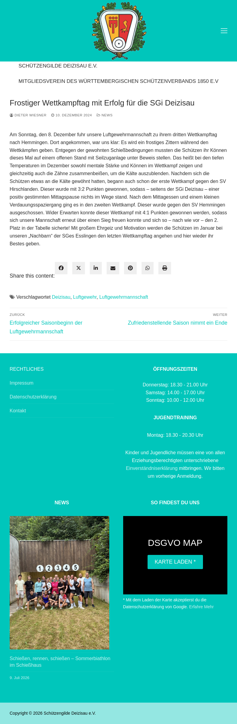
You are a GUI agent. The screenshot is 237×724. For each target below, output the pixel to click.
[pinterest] (130, 268)
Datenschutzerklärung (33, 396)
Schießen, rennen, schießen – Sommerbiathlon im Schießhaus (60, 662)
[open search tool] (213, 30)
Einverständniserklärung (152, 468)
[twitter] (78, 268)
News (105, 115)
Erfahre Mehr (201, 606)
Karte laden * (175, 562)
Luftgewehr (85, 297)
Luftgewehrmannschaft (123, 297)
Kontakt (18, 410)
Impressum (21, 383)
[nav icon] (224, 30)
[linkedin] (96, 268)
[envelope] (113, 268)
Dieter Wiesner (28, 115)
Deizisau (61, 297)
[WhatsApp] (148, 268)
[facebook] (61, 268)
